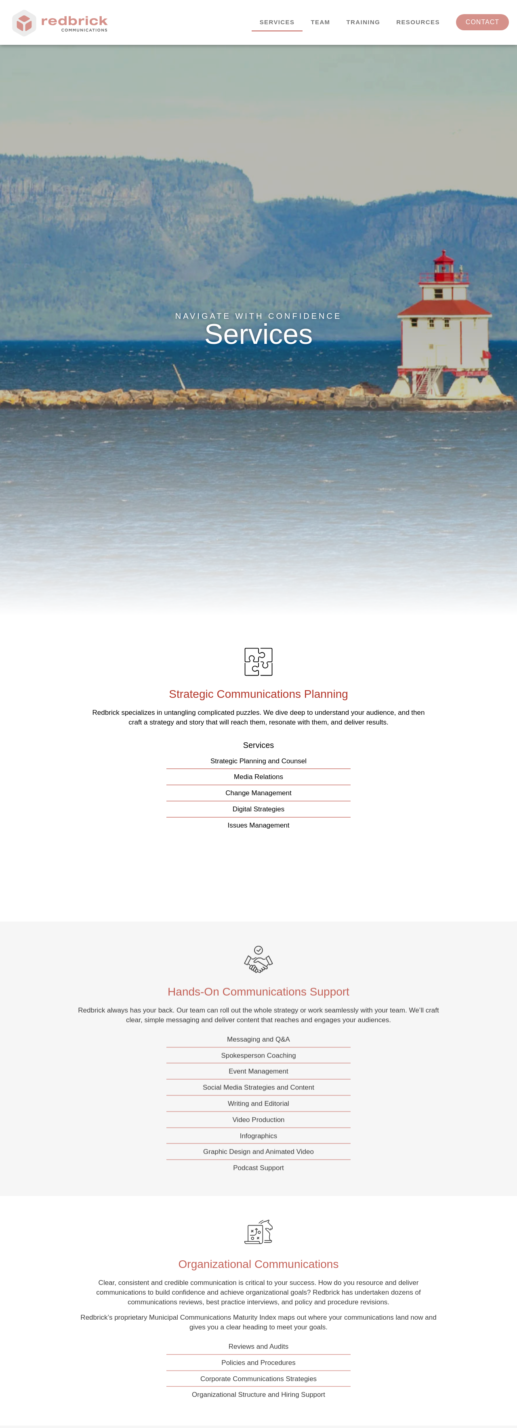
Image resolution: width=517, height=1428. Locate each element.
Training (363, 22)
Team (320, 22)
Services (277, 22)
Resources (418, 22)
